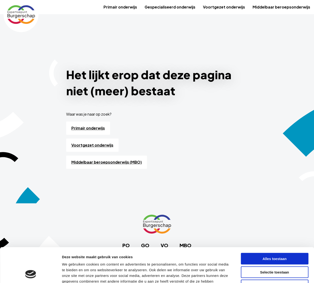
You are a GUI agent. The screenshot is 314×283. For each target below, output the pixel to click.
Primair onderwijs (120, 6)
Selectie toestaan (274, 240)
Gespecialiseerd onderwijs (170, 6)
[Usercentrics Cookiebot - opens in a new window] (30, 273)
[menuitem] (120, 7)
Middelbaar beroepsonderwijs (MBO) (106, 162)
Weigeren (274, 253)
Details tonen (255, 274)
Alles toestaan (274, 226)
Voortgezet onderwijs (224, 6)
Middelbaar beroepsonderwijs (281, 6)
